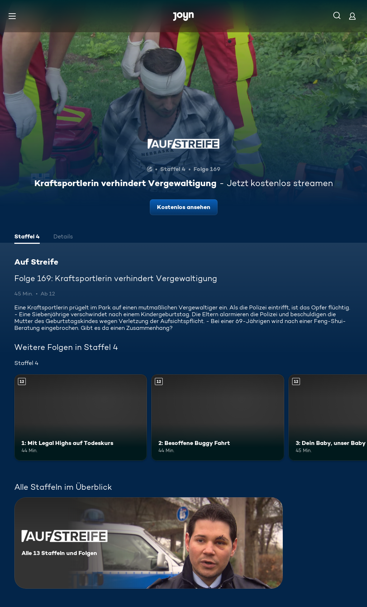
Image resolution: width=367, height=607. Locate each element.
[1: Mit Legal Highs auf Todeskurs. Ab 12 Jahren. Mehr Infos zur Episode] (80, 417)
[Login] (352, 16)
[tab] (27, 237)
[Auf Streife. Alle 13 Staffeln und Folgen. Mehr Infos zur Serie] (148, 543)
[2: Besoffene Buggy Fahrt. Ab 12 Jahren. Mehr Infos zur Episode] (217, 417)
